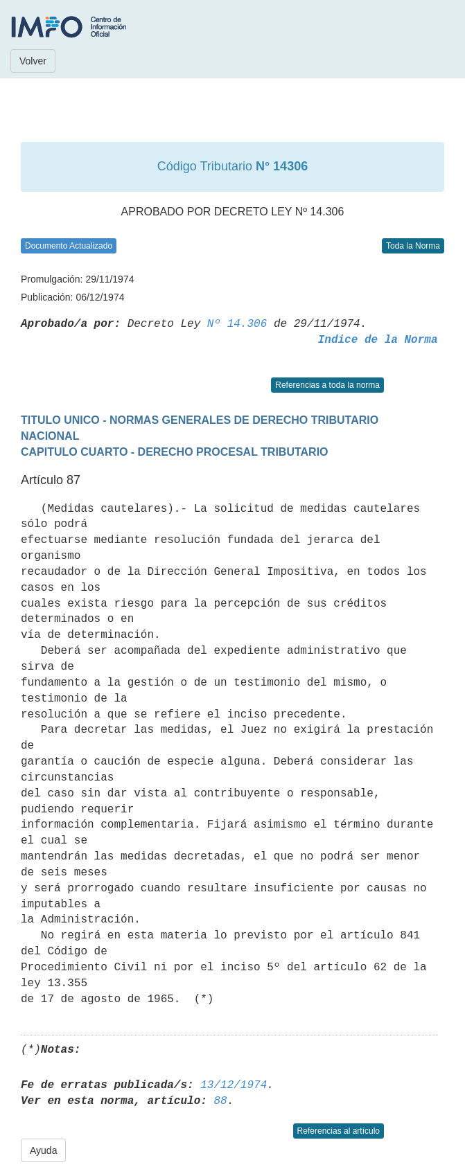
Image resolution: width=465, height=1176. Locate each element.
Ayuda (43, 1150)
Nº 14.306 (237, 324)
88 (220, 1101)
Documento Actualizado (68, 246)
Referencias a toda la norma (327, 385)
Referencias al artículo (338, 1131)
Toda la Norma (413, 246)
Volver (32, 60)
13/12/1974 (233, 1085)
